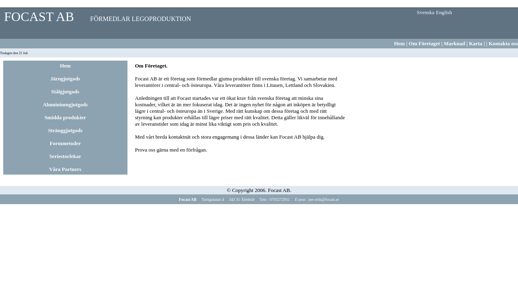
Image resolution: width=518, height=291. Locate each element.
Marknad (453, 43)
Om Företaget (425, 43)
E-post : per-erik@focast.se (316, 199)
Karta (476, 43)
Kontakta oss (503, 43)
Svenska (425, 12)
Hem (399, 43)
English (444, 12)
